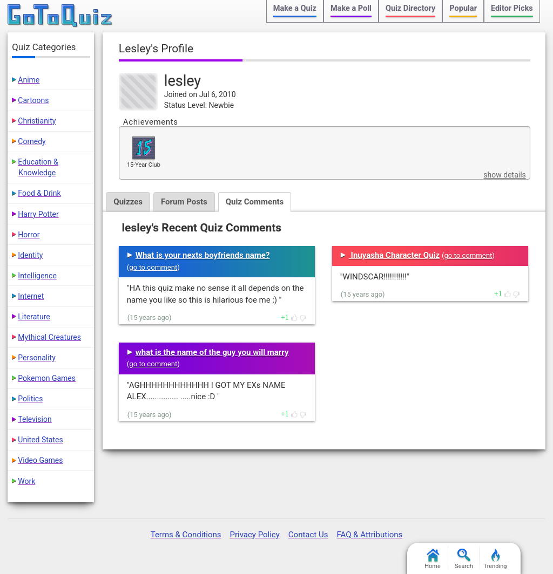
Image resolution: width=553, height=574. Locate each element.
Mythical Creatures (49, 337)
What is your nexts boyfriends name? (203, 255)
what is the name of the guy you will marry (212, 352)
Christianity (37, 121)
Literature (34, 316)
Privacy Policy (254, 534)
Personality (36, 357)
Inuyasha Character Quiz (394, 255)
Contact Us (308, 534)
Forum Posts (184, 202)
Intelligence (37, 275)
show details (504, 174)
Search (464, 559)
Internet (31, 296)
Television (34, 419)
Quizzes (128, 202)
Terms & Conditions (186, 534)
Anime (28, 80)
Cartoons (33, 100)
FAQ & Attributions (369, 534)
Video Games (40, 460)
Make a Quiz (294, 8)
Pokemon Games (47, 378)
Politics (30, 398)
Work (26, 481)
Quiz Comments (255, 202)
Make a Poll (351, 8)
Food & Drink (39, 193)
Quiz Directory (410, 8)
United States (40, 439)
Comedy (31, 141)
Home (432, 559)
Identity (30, 255)
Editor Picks (512, 8)
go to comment (153, 267)
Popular (463, 8)
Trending (495, 559)
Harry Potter (38, 214)
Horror (28, 234)
